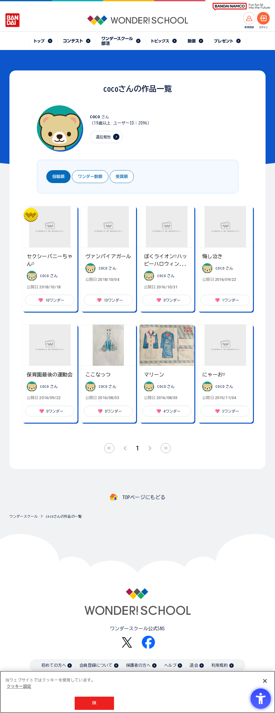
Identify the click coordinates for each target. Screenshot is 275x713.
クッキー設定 (19, 686)
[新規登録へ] (249, 18)
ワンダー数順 (90, 177)
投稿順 (58, 177)
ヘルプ (170, 665)
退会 (194, 665)
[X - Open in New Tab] (127, 642)
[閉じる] (265, 681)
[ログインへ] (263, 18)
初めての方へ (53, 665)
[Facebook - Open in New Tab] (148, 642)
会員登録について (95, 665)
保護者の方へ (138, 665)
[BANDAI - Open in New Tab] (12, 20)
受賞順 (122, 177)
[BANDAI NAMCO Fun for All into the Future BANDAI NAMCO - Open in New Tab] (241, 7)
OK (94, 703)
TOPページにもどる (144, 497)
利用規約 (219, 665)
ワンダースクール (23, 516)
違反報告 (103, 137)
